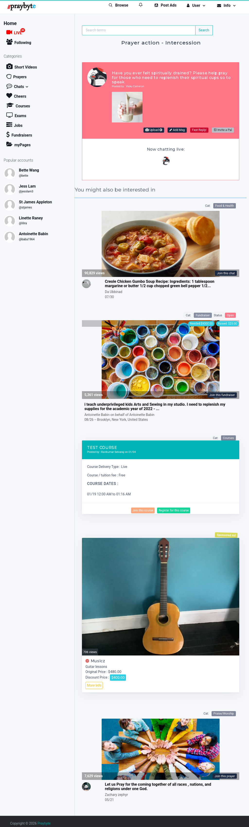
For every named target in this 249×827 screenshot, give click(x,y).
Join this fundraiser (222, 395)
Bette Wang (29, 170)
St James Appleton (35, 202)
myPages (18, 144)
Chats (15, 86)
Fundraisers (19, 134)
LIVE (15, 31)
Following (18, 42)
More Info (94, 685)
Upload (153, 130)
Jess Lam (27, 186)
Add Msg (177, 130)
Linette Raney (31, 218)
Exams (16, 115)
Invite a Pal (223, 130)
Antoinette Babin (33, 234)
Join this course (143, 510)
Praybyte (44, 823)
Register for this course (174, 510)
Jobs (14, 125)
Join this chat (226, 273)
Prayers (16, 76)
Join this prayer (224, 776)
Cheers (16, 96)
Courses (18, 105)
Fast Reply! (199, 130)
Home (10, 23)
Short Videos (21, 66)
